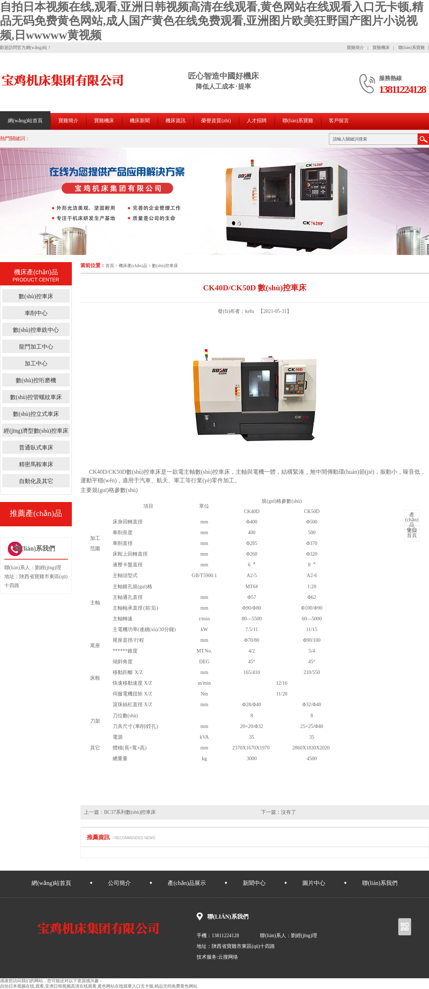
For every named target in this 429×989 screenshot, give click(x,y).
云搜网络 (228, 957)
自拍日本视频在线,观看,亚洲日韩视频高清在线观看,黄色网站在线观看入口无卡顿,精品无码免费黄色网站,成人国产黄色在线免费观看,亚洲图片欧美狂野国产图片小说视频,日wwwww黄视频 (211, 20)
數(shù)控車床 (165, 265)
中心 (411, 522)
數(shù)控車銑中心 (36, 330)
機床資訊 (176, 120)
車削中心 (36, 313)
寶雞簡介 (355, 47)
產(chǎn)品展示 (187, 883)
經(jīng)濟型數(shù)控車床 (36, 431)
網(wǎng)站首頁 (25, 120)
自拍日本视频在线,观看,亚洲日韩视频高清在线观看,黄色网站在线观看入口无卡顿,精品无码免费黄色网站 (98, 986)
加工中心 (36, 363)
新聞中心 (254, 883)
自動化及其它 (36, 481)
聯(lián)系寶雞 (411, 47)
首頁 (109, 265)
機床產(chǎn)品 (133, 265)
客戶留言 (339, 120)
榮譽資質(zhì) (216, 120)
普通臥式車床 (36, 447)
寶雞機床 (381, 47)
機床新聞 (140, 120)
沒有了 (288, 812)
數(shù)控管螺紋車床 (36, 397)
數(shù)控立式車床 (36, 414)
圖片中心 (313, 883)
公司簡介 (119, 883)
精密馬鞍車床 (36, 464)
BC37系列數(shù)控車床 (130, 812)
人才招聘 (257, 120)
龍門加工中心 (36, 347)
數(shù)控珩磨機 (36, 380)
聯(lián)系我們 (380, 883)
